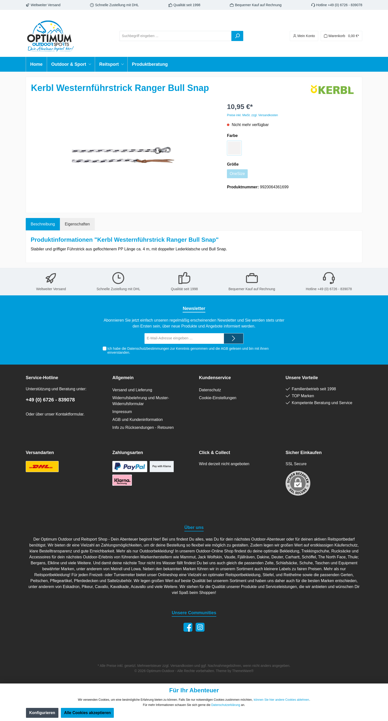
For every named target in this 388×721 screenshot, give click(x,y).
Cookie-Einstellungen (217, 398)
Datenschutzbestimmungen (148, 348)
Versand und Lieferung (132, 390)
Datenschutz (210, 390)
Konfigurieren (42, 713)
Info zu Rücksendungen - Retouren (143, 427)
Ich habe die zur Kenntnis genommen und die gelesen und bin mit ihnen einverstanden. (187, 351)
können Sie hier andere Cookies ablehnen (281, 699)
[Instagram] (200, 627)
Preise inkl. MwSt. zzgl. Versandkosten (252, 115)
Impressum (122, 412)
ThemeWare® (243, 671)
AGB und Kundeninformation (137, 419)
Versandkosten (182, 666)
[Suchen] (237, 36)
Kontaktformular (69, 414)
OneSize (237, 174)
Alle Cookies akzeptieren (87, 713)
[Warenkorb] (341, 36)
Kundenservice (215, 377)
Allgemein (123, 377)
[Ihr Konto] (304, 36)
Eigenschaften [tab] (77, 224)
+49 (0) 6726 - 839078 (50, 399)
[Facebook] (188, 627)
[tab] (43, 224)
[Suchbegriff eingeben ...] (176, 36)
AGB (224, 348)
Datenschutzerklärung (225, 705)
